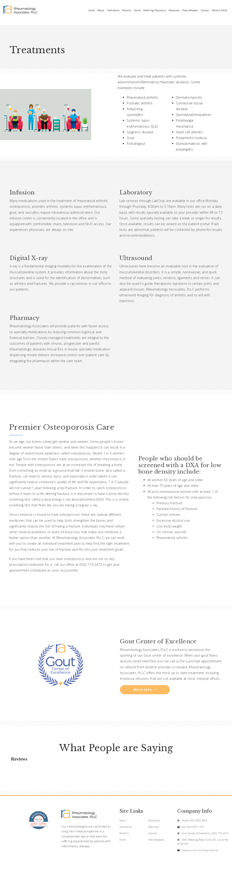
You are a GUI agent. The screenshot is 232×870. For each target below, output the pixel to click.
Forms (137, 10)
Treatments (113, 10)
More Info (145, 689)
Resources (174, 10)
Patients (126, 10)
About (100, 10)
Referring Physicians (154, 10)
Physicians (154, 820)
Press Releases (190, 10)
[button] (9, 768)
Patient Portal (219, 10)
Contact (204, 10)
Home (91, 10)
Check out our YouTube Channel (200, 850)
